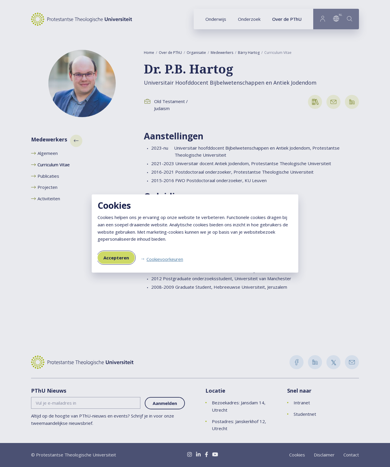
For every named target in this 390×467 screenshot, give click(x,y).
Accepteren (116, 258)
